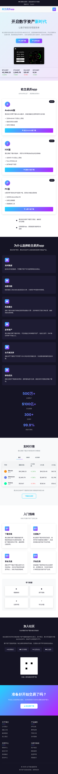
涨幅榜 (28, 457)
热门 (19, 457)
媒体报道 (5, 733)
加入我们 (5, 736)
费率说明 (34, 730)
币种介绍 (34, 733)
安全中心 (5, 757)
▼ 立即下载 (22, 41)
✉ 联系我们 (10, 649)
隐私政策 (34, 751)
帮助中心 (5, 747)
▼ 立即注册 (36, 41)
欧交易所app (8, 9)
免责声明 (34, 754)
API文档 (33, 726)
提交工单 (5, 751)
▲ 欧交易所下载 (29, 706)
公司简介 (5, 726)
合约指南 (34, 736)
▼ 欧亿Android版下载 (29, 130)
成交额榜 (37, 457)
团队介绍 (5, 730)
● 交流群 (48, 649)
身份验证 (5, 754)
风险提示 (34, 757)
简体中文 (26, 4)
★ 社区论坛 (36, 649)
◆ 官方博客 (23, 649)
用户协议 (34, 747)
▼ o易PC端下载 (29, 209)
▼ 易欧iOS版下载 (29, 170)
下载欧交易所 (29, 496)
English (32, 4)
